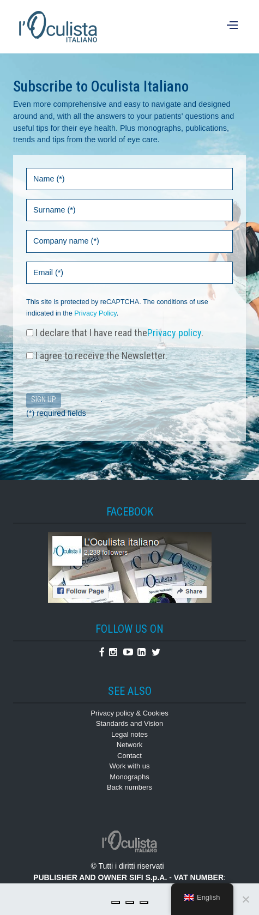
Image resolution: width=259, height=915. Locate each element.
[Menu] (233, 27)
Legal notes (129, 734)
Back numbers (129, 787)
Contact (129, 756)
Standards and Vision (129, 723)
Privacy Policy (95, 313)
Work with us (129, 766)
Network (130, 745)
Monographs (129, 777)
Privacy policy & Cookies (129, 713)
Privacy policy (174, 332)
